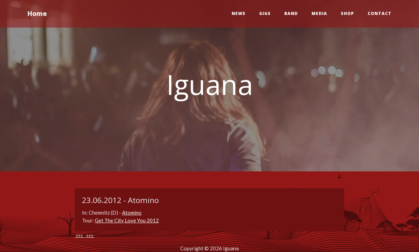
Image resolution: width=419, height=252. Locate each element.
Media (319, 13)
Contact (379, 13)
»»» (89, 235)
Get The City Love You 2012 (127, 220)
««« (79, 235)
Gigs (265, 13)
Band (291, 13)
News (239, 13)
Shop (347, 13)
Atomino (131, 212)
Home (37, 13)
